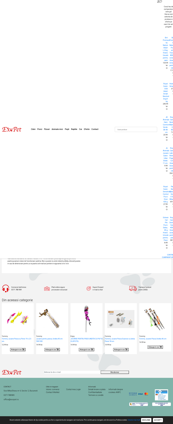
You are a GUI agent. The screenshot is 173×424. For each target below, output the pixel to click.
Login (78, 389)
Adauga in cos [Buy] (18, 349)
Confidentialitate (95, 392)
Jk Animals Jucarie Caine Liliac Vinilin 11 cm (166, 155)
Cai (80, 129)
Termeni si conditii (95, 395)
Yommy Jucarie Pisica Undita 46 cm (152, 339)
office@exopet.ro (11, 399)
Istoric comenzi (52, 389)
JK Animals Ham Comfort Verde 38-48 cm (166, 124)
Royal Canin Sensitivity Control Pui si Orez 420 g (167, 194)
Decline (146, 420)
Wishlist (56, 392)
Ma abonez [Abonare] (115, 372)
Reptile (74, 129)
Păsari (47, 129)
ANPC (118, 392)
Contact (94, 129)
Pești (67, 129)
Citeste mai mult (134, 420)
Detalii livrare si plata (96, 389)
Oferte (87, 129)
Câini (33, 129)
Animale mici (57, 129)
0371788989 (9, 395)
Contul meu (71, 389)
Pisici (39, 129)
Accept (158, 420)
